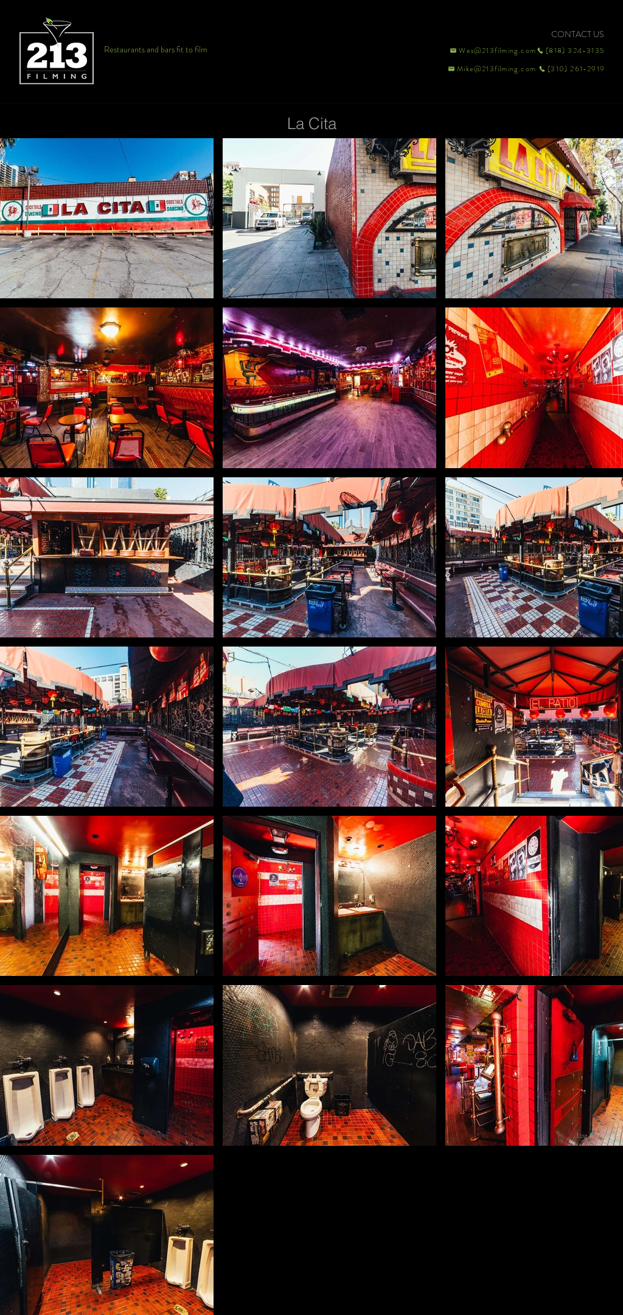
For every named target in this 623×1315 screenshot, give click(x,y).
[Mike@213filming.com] (489, 69)
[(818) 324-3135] (571, 50)
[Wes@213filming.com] (492, 50)
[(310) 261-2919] (571, 69)
